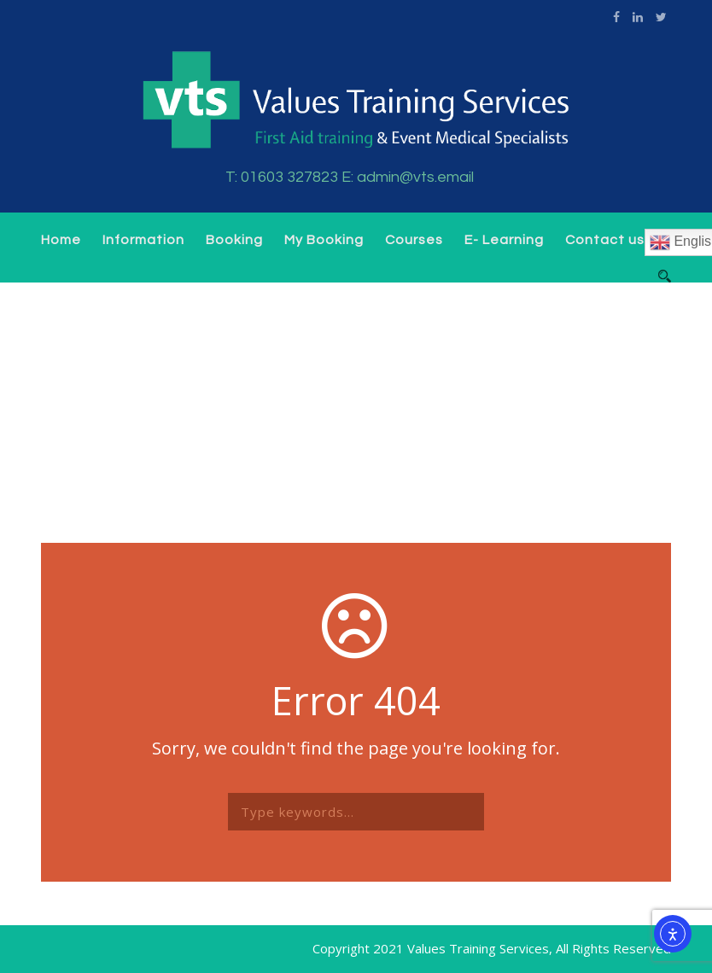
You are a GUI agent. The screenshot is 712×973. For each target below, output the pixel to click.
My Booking (324, 240)
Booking (234, 240)
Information (143, 240)
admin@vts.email (415, 177)
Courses (414, 240)
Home (61, 240)
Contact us (605, 240)
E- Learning (504, 240)
